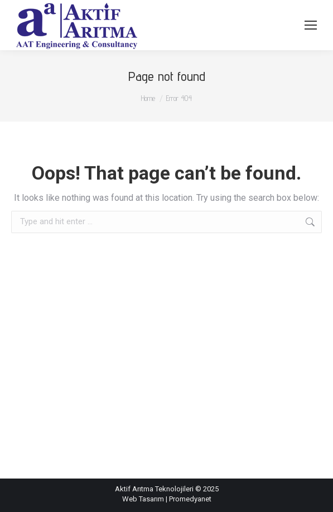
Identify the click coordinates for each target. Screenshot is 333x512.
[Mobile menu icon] (311, 25)
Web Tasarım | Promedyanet (166, 499)
